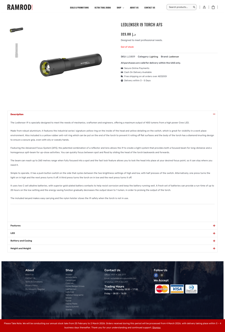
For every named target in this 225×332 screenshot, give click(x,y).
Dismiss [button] (156, 327)
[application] (122, 7)
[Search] (194, 7)
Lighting (154, 56)
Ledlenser (175, 56)
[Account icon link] (204, 7)
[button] (120, 7)
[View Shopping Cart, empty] (213, 7)
